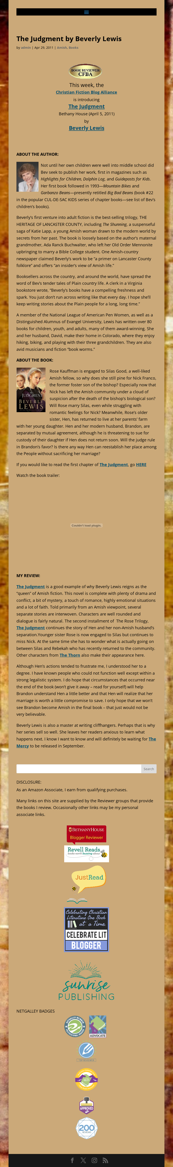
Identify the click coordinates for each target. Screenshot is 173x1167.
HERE (141, 464)
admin (26, 47)
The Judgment (86, 106)
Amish (62, 47)
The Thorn (70, 655)
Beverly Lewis (86, 127)
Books (73, 47)
